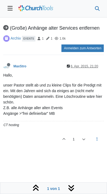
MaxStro (19, 66)
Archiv (15, 38)
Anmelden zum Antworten (82, 48)
